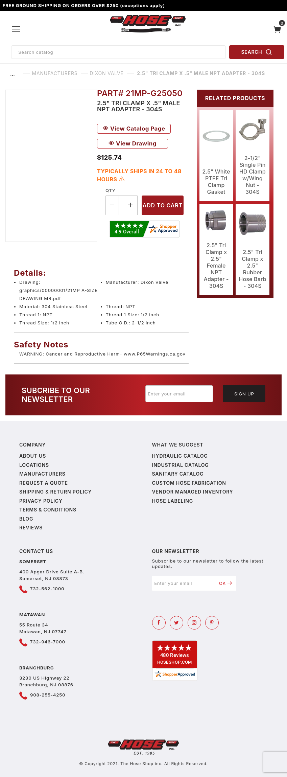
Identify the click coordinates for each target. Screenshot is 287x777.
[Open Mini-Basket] (278, 29)
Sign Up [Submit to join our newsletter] (244, 393)
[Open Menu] (16, 29)
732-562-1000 (47, 588)
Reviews (31, 527)
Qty (110, 190)
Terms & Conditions (47, 509)
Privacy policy (41, 501)
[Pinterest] (212, 623)
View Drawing (133, 143)
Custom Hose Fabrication (189, 483)
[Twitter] (176, 623)
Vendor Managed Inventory (192, 492)
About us (32, 456)
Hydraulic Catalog (180, 456)
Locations (34, 465)
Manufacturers (42, 474)
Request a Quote (43, 483)
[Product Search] (118, 52)
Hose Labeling (172, 501)
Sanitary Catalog (178, 474)
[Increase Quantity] (131, 205)
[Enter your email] (179, 393)
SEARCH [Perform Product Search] (256, 52)
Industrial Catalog (180, 465)
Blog (26, 519)
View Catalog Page (134, 128)
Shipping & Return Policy (55, 492)
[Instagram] (194, 623)
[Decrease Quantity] (112, 205)
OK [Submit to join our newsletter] (225, 583)
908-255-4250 (47, 695)
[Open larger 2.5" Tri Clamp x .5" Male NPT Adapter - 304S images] (51, 166)
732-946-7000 (47, 641)
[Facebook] (159, 623)
